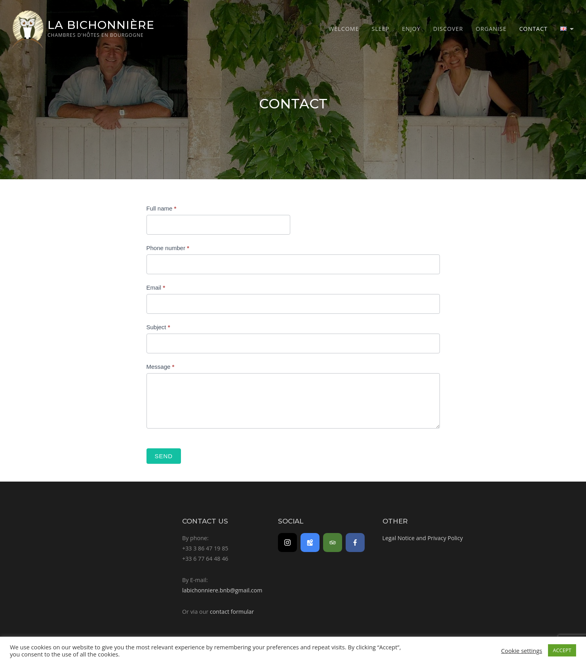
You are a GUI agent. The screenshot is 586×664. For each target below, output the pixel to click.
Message (160, 366)
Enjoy (411, 28)
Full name (161, 208)
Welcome (344, 28)
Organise (491, 28)
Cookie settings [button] (521, 650)
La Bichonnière (101, 25)
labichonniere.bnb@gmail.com (222, 590)
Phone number (167, 248)
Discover (448, 28)
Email (156, 287)
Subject (158, 327)
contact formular (232, 611)
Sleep (381, 28)
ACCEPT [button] (562, 650)
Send (164, 456)
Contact (533, 28)
